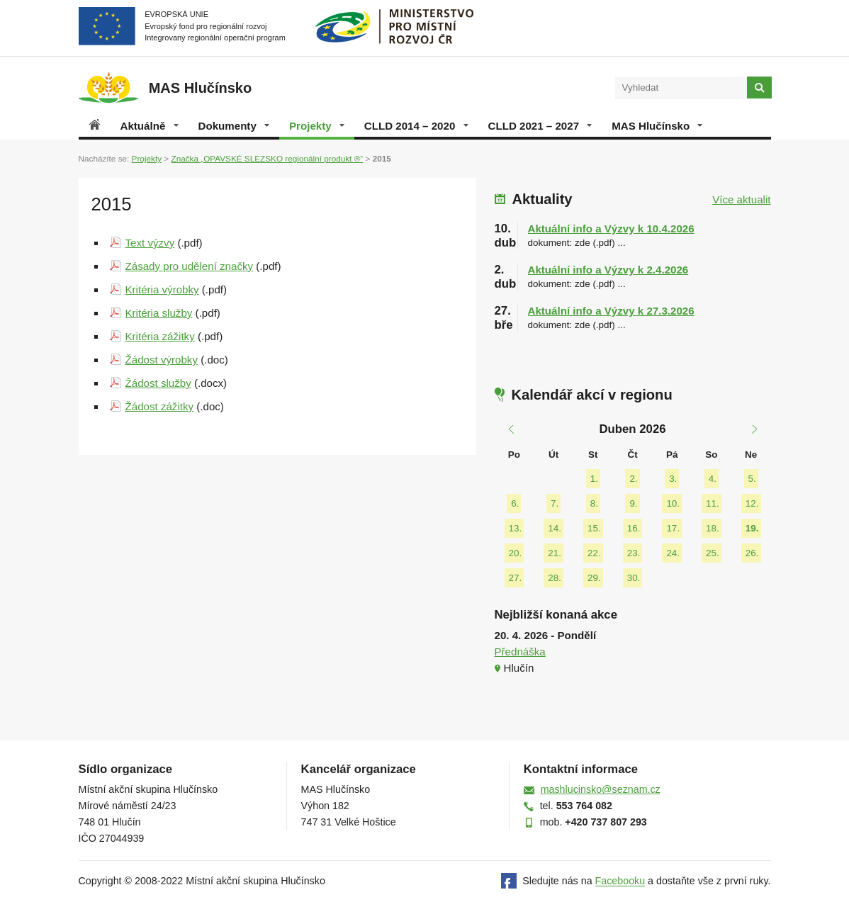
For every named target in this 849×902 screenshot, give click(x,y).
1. (594, 478)
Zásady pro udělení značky (189, 266)
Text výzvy (150, 243)
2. (633, 478)
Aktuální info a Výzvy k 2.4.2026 (608, 270)
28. (554, 578)
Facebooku (620, 881)
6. (515, 503)
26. (752, 553)
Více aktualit (741, 199)
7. (554, 503)
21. (554, 553)
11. (712, 503)
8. (594, 503)
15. (594, 528)
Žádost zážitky (159, 406)
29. (594, 578)
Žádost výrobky (161, 360)
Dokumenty (233, 126)
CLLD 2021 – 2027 (540, 126)
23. (634, 553)
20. (515, 553)
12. (752, 503)
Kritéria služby (159, 313)
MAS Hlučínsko (657, 126)
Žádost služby (158, 383)
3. (673, 478)
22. (594, 553)
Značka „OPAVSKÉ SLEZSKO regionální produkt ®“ (267, 158)
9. (633, 503)
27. (515, 578)
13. (515, 528)
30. (634, 578)
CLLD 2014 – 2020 (416, 126)
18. (712, 528)
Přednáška (520, 652)
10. (673, 503)
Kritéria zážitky (160, 336)
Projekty (316, 126)
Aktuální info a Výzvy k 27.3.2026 (611, 311)
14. (554, 528)
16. (634, 528)
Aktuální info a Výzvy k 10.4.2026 (611, 228)
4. (712, 478)
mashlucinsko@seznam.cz (600, 789)
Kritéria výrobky (162, 289)
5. (752, 478)
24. (673, 553)
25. (712, 553)
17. (673, 528)
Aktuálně (149, 126)
